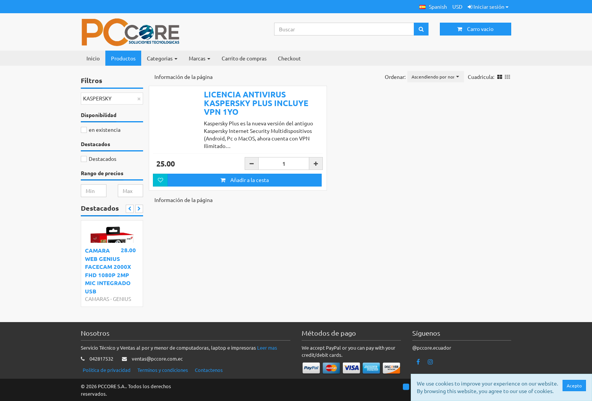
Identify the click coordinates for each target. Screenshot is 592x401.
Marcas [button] (199, 58)
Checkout (289, 58)
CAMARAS (97, 298)
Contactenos (209, 370)
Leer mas (267, 347)
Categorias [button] (162, 58)
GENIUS (122, 298)
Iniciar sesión (488, 6)
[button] (433, 6)
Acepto (574, 385)
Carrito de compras (244, 58)
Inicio (93, 58)
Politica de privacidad (107, 370)
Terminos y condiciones (162, 370)
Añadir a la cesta (244, 179)
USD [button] (457, 6)
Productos (123, 58)
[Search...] (344, 29)
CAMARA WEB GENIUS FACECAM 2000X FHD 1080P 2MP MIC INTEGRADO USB (108, 271)
